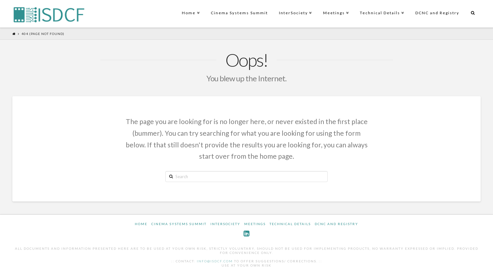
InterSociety (294, 7)
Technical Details (381, 7)
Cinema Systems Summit (239, 12)
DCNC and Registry (437, 12)
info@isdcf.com (215, 261)
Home (190, 7)
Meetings (335, 7)
